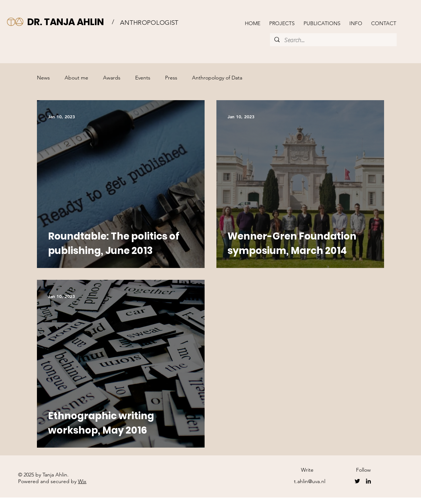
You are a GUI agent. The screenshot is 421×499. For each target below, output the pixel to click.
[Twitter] (357, 481)
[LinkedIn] (368, 481)
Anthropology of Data (217, 77)
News (43, 77)
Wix (82, 481)
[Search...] (332, 40)
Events (142, 77)
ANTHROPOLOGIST (149, 22)
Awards (111, 77)
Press (171, 77)
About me (76, 77)
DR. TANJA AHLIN (65, 22)
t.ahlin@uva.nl (309, 481)
